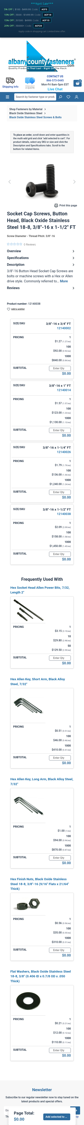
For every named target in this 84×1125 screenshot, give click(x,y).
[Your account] (76, 97)
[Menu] (7, 97)
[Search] (60, 97)
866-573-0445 (55, 80)
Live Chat (55, 89)
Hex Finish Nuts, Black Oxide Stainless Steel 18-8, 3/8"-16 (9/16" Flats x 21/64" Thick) (39, 884)
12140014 (64, 390)
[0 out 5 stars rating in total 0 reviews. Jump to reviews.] (21, 244)
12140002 (64, 328)
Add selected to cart (57, 1116)
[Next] (74, 181)
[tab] (41, 273)
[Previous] (9, 181)
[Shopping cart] (77, 83)
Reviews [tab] (41, 287)
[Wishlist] (68, 97)
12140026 (64, 452)
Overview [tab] (41, 251)
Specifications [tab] (41, 257)
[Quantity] (60, 368)
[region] (42, 182)
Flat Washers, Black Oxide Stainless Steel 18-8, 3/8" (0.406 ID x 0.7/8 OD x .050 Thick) (40, 976)
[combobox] (35, 96)
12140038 (64, 514)
